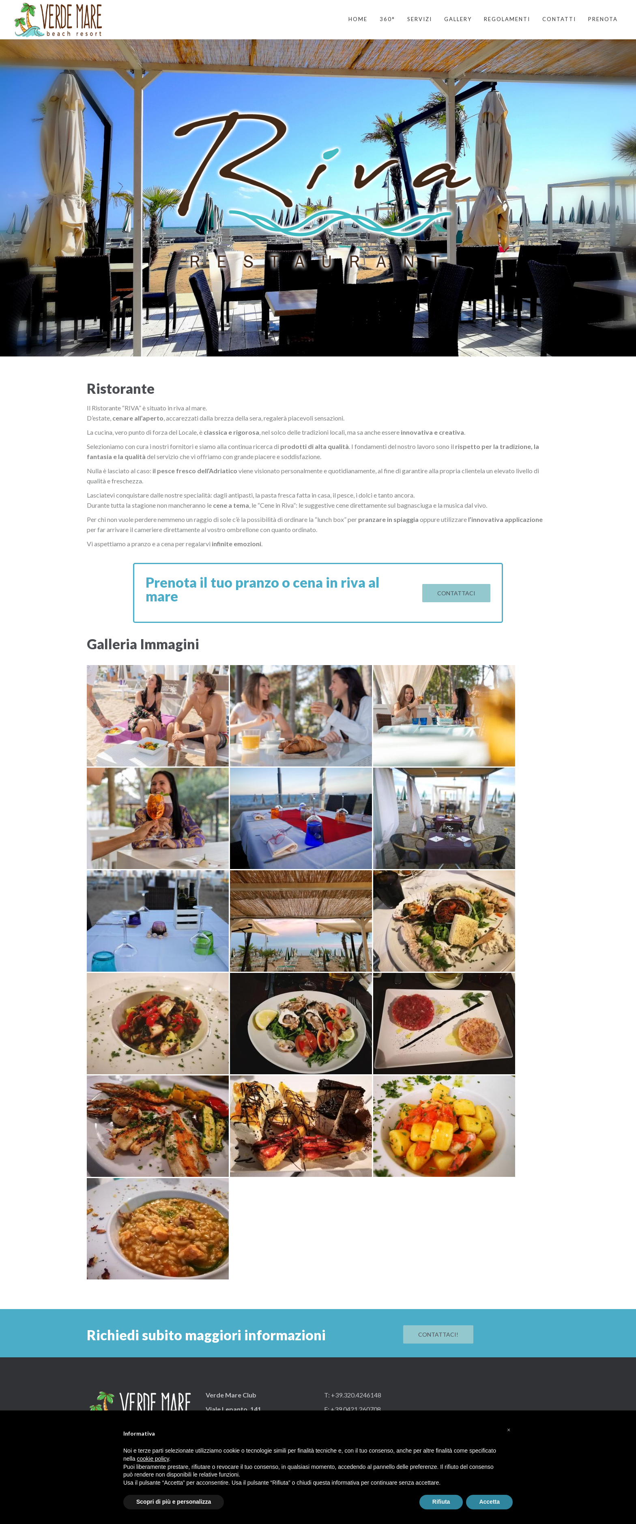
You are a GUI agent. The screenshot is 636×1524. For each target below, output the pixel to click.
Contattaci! (438, 1334)
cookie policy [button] (153, 1458)
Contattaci (456, 593)
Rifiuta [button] (441, 1501)
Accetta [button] (489, 1501)
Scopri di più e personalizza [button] (173, 1501)
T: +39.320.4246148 (352, 1395)
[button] (508, 1429)
